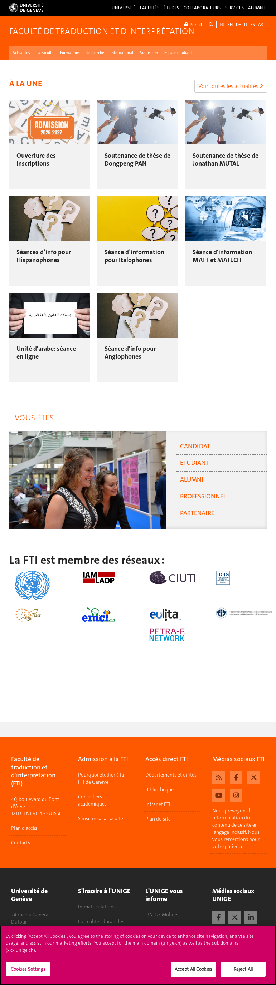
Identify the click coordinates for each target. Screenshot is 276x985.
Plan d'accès (24, 828)
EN (230, 25)
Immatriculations (97, 906)
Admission (149, 52)
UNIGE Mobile (161, 914)
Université (124, 8)
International (122, 52)
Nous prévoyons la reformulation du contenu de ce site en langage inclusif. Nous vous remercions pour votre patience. (236, 828)
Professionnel (203, 496)
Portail (193, 24)
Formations (70, 52)
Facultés (150, 8)
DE (238, 25)
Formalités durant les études (101, 925)
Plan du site (158, 819)
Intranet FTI (157, 804)
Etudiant (194, 462)
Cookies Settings (28, 972)
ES (253, 25)
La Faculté (45, 52)
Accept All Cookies (193, 972)
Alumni (256, 8)
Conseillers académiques (92, 800)
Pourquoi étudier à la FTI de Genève (101, 778)
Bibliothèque (159, 789)
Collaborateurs (202, 8)
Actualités (21, 52)
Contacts (20, 842)
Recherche (95, 52)
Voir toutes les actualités (230, 86)
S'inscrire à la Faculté (100, 818)
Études (171, 8)
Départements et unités (171, 775)
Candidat (195, 446)
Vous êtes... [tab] (37, 418)
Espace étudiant (178, 52)
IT (245, 25)
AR (260, 25)
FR (222, 25)
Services (234, 8)
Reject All (243, 972)
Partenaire (197, 513)
